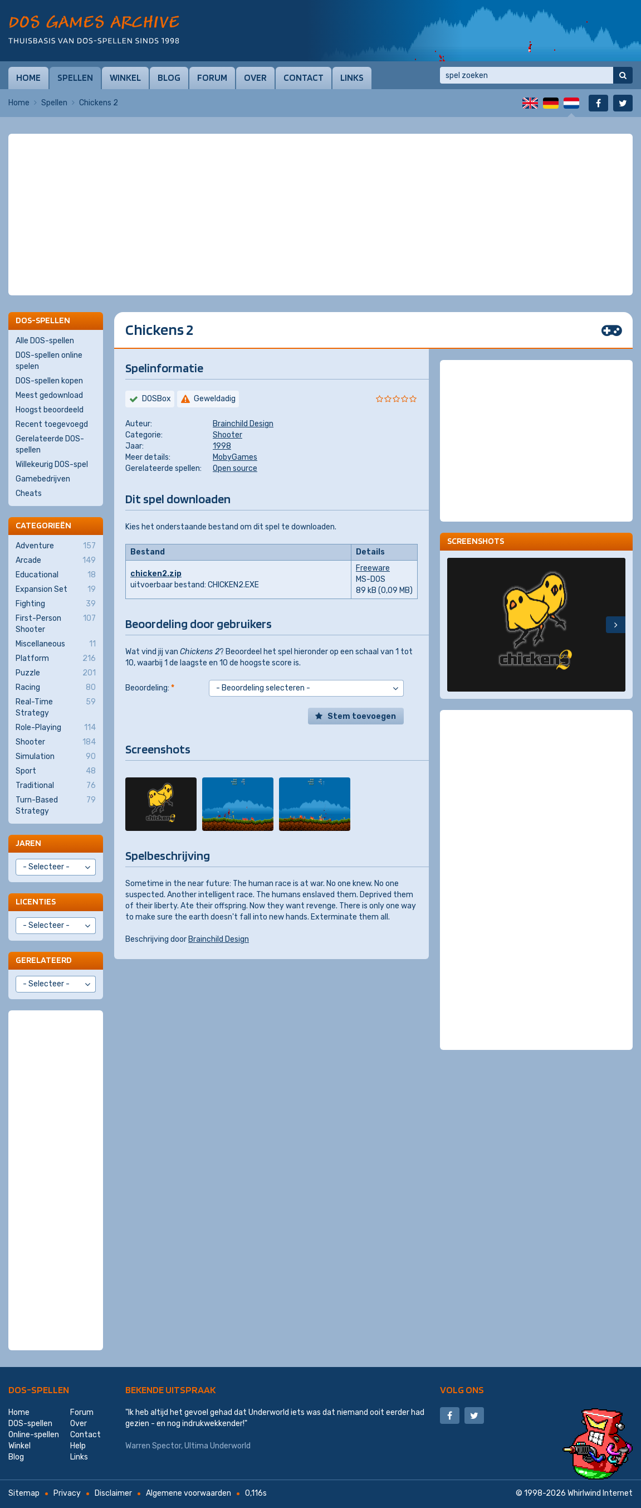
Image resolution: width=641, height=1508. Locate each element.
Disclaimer (113, 1493)
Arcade (56, 560)
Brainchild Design (243, 424)
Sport (56, 771)
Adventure (56, 546)
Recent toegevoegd (52, 424)
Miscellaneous (56, 644)
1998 (222, 446)
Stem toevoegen (361, 716)
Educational (56, 575)
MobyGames (235, 457)
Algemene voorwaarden (188, 1493)
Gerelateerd (44, 960)
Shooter (227, 435)
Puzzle (56, 673)
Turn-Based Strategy (56, 805)
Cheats (29, 493)
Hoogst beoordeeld (50, 410)
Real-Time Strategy (56, 707)
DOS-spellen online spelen (49, 361)
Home (28, 77)
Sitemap (24, 1493)
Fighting (56, 604)
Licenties (36, 901)
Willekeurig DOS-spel (52, 464)
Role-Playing (56, 727)
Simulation (56, 756)
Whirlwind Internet (600, 1493)
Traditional (56, 785)
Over (255, 77)
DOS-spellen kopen (49, 381)
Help (78, 1446)
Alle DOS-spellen (45, 341)
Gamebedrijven (43, 479)
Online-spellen (33, 1434)
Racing (56, 687)
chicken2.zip (156, 573)
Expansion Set (56, 589)
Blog (169, 77)
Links (352, 77)
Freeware (373, 568)
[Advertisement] (320, 162)
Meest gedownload (49, 395)
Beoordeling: (149, 688)
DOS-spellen (38, 1389)
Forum (212, 77)
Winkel (125, 77)
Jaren (28, 843)
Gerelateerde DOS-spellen (50, 444)
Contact (303, 77)
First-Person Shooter (56, 623)
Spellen (75, 77)
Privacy (67, 1493)
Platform (56, 658)
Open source (235, 468)
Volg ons (462, 1389)
